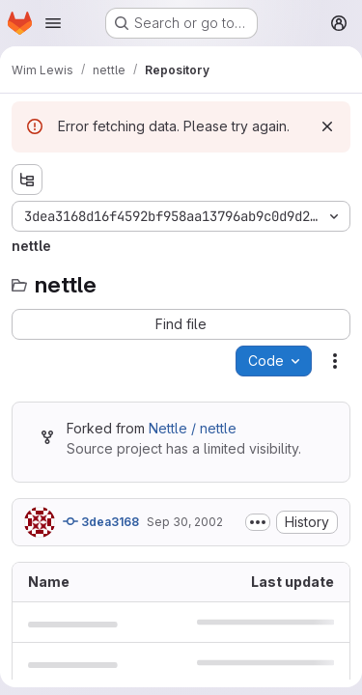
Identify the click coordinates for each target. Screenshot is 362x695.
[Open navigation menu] (53, 23)
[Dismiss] (327, 126)
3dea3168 (101, 521)
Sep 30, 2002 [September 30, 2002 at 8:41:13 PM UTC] (185, 521)
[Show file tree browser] (27, 179)
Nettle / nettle (193, 428)
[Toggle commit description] (257, 522)
